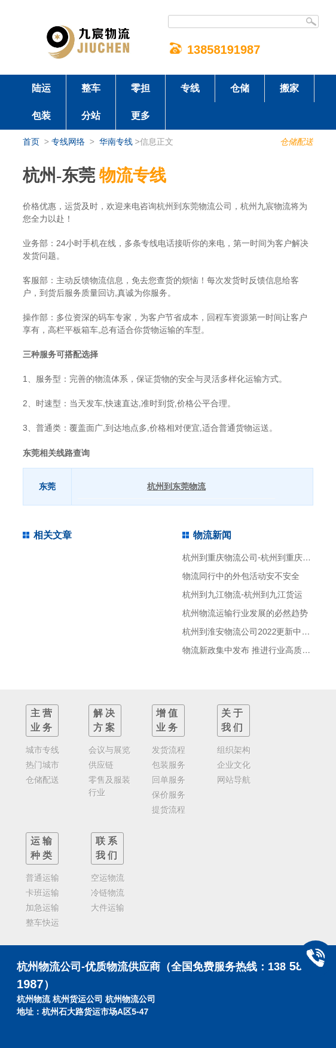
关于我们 (233, 720)
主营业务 (42, 720)
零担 (140, 88)
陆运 (41, 88)
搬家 (289, 88)
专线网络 (68, 141)
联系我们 (108, 848)
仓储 (239, 88)
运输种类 (42, 848)
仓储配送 (296, 141)
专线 (190, 88)
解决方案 (105, 720)
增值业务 (168, 720)
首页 (31, 141)
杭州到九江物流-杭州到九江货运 (242, 594)
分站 (90, 116)
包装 (41, 116)
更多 (140, 116)
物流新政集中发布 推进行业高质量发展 (254, 650)
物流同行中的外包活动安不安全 (241, 576)
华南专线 (116, 141)
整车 (90, 88)
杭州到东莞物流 (176, 486)
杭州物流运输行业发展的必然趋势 (245, 613)
